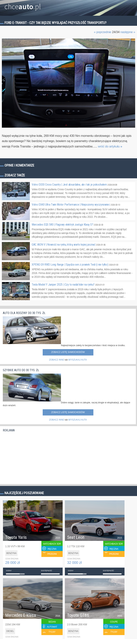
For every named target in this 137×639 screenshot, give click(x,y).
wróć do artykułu (110, 146)
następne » (127, 32)
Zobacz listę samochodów (68, 352)
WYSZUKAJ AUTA (77, 359)
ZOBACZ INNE (56, 359)
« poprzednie (102, 32)
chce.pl (22, 5)
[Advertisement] (31, 457)
